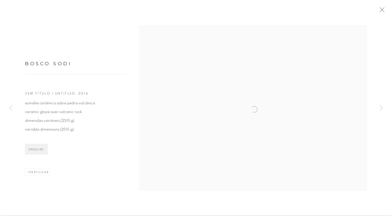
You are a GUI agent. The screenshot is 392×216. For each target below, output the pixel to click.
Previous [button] (11, 107)
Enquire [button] (36, 150)
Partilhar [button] (39, 173)
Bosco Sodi (48, 65)
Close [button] (382, 11)
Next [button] (381, 107)
